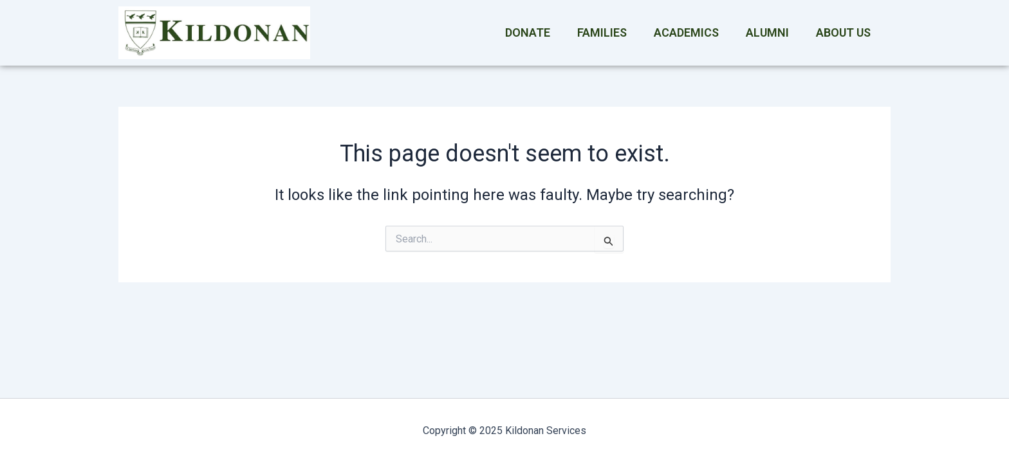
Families (602, 32)
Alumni (767, 32)
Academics (686, 32)
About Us (843, 32)
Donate (527, 32)
